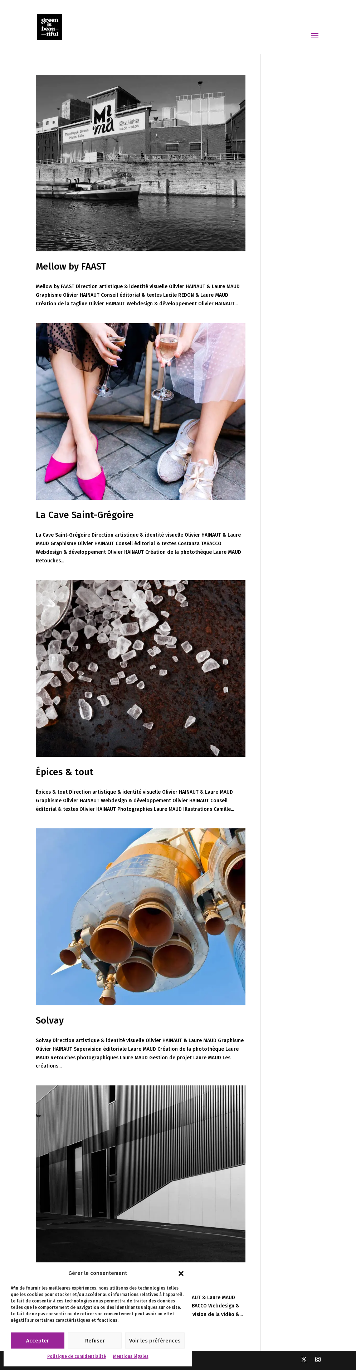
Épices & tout (64, 772)
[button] (181, 1273)
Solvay (50, 1020)
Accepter (37, 1340)
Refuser (95, 1340)
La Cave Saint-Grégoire (85, 515)
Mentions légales (130, 1356)
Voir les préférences (155, 1340)
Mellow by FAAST (71, 266)
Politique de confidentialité (76, 1356)
